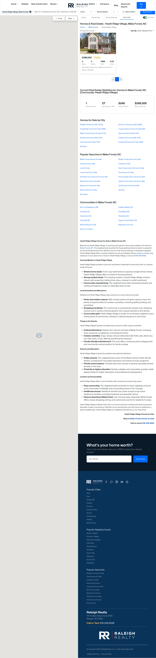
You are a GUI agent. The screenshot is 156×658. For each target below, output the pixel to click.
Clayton (89, 503)
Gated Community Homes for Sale (131, 181)
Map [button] (70, 18)
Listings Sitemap (93, 654)
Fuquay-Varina (92, 510)
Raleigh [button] (24, 4)
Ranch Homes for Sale (88, 190)
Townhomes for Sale (87, 164)
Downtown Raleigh (93, 540)
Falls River (90, 543)
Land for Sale (85, 168)
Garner (89, 513)
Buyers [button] (54, 4)
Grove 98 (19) (85, 220)
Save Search (147, 12)
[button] (30, 12)
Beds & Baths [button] (106, 12)
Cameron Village (93, 536)
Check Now (140, 459)
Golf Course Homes (94, 600)
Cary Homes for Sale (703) (90, 142)
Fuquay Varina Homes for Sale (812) (131, 129)
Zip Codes (84, 194)
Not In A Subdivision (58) (89, 207)
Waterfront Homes (93, 593)
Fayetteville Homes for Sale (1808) (93, 129)
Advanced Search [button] (125, 5)
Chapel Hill (91, 500)
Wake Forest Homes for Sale (91, 159)
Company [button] (105, 4)
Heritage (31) (85, 212)
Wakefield (90, 563)
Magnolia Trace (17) (125, 225)
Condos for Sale (124, 164)
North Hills (91, 553)
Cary (88, 496)
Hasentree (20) (85, 216)
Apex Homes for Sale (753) (128, 133)
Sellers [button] (93, 4)
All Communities (87, 229)
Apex (88, 493)
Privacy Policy (106, 654)
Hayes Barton (92, 546)
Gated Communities (94, 596)
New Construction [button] (39, 4)
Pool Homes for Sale (126, 172)
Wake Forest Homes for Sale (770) (93, 133)
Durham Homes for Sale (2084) (130, 124)
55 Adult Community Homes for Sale (94, 177)
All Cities (84, 146)
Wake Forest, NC (86, 248)
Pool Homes (91, 603)
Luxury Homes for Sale (88, 172)
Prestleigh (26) (123, 212)
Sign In (141, 5)
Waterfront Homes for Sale (90, 181)
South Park (91, 560)
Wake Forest (91, 523)
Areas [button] (15, 4)
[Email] (109, 459)
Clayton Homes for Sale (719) (129, 138)
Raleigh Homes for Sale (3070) (91, 124)
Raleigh (89, 519)
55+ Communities (93, 590)
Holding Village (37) (125, 207)
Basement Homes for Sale (90, 185)
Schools (121, 190)
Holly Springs (91, 516)
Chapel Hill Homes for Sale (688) (130, 142)
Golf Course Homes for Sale (129, 185)
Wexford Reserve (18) (88, 225)
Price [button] (86, 12)
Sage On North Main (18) (127, 220)
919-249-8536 (140, 256)
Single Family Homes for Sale (129, 159)
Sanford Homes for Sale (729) (91, 138)
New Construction (93, 583)
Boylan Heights (92, 533)
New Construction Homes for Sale (131, 168)
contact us (140, 253)
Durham (90, 506)
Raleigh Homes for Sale (95, 573)
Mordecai (90, 550)
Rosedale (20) (123, 216)
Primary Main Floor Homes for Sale (131, 177)
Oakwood (90, 556)
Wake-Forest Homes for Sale (142, 419)
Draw (58, 18)
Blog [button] (116, 5)
